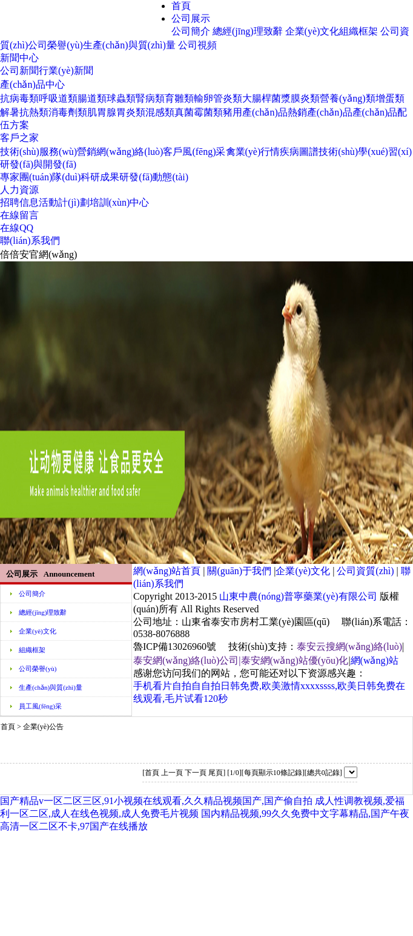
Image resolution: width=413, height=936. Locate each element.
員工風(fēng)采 (40, 706)
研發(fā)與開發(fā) (38, 164)
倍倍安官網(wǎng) (38, 254)
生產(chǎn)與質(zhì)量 (129, 45)
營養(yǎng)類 (347, 98)
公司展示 (190, 18)
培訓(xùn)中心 (120, 202)
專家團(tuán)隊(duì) (40, 177)
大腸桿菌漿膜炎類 (281, 98)
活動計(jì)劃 (64, 202)
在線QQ (16, 228)
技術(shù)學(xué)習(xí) (365, 151)
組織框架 (358, 31)
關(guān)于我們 (239, 571)
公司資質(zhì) (365, 571)
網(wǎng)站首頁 (166, 571)
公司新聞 (19, 70)
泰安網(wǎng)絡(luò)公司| (187, 660)
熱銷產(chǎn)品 (320, 112)
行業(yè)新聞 (66, 70)
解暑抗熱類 (24, 112)
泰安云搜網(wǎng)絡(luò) (349, 646)
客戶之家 (19, 138)
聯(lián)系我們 (30, 240)
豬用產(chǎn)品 (255, 112)
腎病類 (150, 98)
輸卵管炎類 (218, 98)
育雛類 (179, 98)
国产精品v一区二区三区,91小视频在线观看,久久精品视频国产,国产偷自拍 (156, 801)
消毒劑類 (67, 112)
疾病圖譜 (299, 151)
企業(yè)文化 (312, 31)
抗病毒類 (19, 98)
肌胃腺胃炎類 (116, 112)
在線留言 (19, 215)
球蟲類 (121, 98)
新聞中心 (19, 58)
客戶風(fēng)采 (194, 151)
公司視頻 (197, 45)
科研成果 (100, 177)
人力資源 (19, 190)
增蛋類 (390, 98)
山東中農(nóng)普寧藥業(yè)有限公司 (298, 596)
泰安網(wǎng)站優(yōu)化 (295, 660)
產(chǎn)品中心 (32, 84)
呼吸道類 (58, 98)
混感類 (159, 112)
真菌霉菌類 (198, 112)
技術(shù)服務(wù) (38, 151)
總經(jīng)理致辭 (248, 31)
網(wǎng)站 (374, 660)
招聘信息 (19, 202)
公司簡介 (190, 31)
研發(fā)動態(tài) (153, 177)
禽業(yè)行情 (253, 151)
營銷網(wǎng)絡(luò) (120, 151)
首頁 (181, 6)
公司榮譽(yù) (55, 45)
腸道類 (92, 98)
